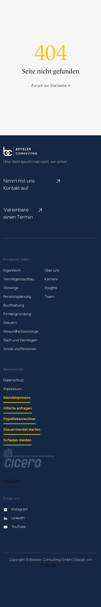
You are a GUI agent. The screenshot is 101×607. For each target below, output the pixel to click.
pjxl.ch (50, 565)
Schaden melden (17, 440)
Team (49, 297)
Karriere (51, 279)
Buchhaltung (13, 305)
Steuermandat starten (21, 430)
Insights (51, 288)
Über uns (52, 270)
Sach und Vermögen (20, 340)
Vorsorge (10, 288)
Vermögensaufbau (18, 279)
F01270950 (12, 481)
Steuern (10, 323)
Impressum (12, 389)
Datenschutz (13, 380)
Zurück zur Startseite (50, 86)
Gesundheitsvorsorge (20, 331)
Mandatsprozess (16, 398)
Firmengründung (17, 314)
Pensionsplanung (17, 297)
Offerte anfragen (17, 408)
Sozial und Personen (19, 349)
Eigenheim (12, 270)
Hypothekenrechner (19, 419)
